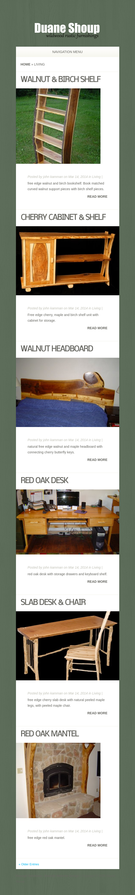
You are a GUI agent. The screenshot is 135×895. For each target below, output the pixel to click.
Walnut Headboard (57, 349)
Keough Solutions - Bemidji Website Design (47, 876)
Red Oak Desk (44, 481)
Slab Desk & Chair (53, 603)
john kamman (53, 177)
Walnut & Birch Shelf (60, 80)
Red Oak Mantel (50, 734)
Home (26, 64)
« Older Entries (29, 864)
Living (96, 177)
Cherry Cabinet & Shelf (63, 218)
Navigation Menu (65, 52)
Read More (97, 196)
